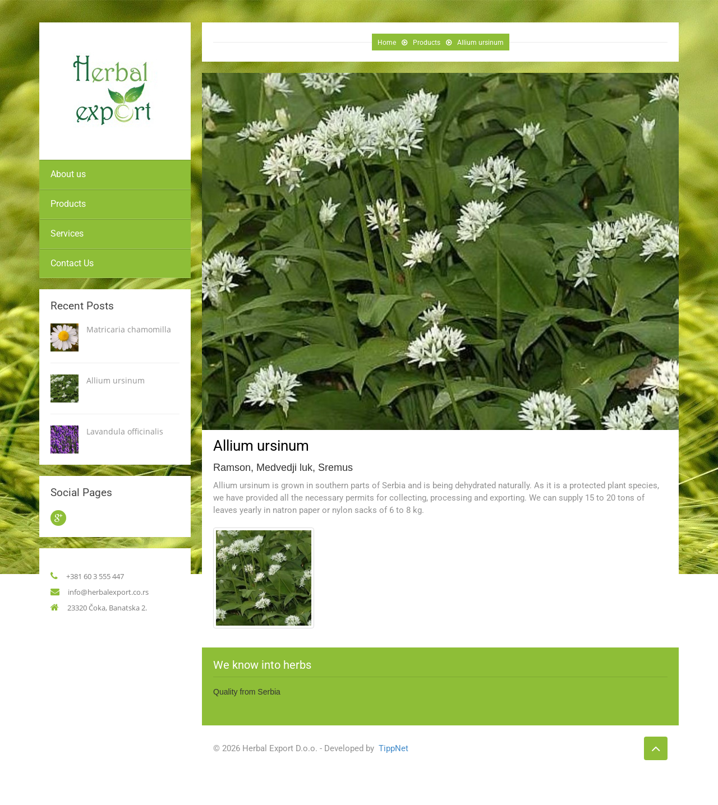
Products (68, 203)
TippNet (390, 748)
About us (68, 174)
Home (386, 43)
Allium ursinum (115, 380)
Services (67, 233)
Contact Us (72, 263)
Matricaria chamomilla (128, 329)
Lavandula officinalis (124, 431)
